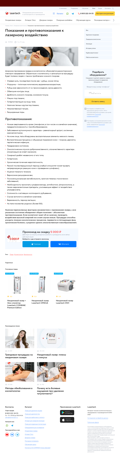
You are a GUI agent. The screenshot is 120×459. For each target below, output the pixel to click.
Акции (100, 8)
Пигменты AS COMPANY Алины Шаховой (37, 448)
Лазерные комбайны (64, 20)
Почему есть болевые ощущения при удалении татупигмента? (50, 391)
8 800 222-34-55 (87, 14)
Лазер (11, 254)
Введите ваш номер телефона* (98, 87)
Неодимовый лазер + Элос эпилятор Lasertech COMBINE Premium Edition (16, 304)
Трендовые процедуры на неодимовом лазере (19, 356)
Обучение (85, 8)
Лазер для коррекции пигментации (35, 424)
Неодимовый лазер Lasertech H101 (64, 302)
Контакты (108, 8)
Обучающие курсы (83, 20)
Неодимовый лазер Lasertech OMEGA (40, 302)
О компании (63, 8)
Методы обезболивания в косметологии (18, 390)
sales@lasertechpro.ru (11, 417)
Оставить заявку (98, 101)
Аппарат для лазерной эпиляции (34, 421)
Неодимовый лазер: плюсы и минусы (51, 356)
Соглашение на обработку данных (97, 418)
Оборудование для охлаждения (34, 427)
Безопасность (28, 254)
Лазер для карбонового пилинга (34, 417)
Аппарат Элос (30, 20)
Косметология (18, 254)
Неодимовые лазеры (13, 20)
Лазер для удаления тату (32, 414)
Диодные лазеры (46, 20)
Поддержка (74, 8)
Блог (93, 8)
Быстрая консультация (104, 13)
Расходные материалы (103, 20)
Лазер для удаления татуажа (33, 411)
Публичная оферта (93, 422)
